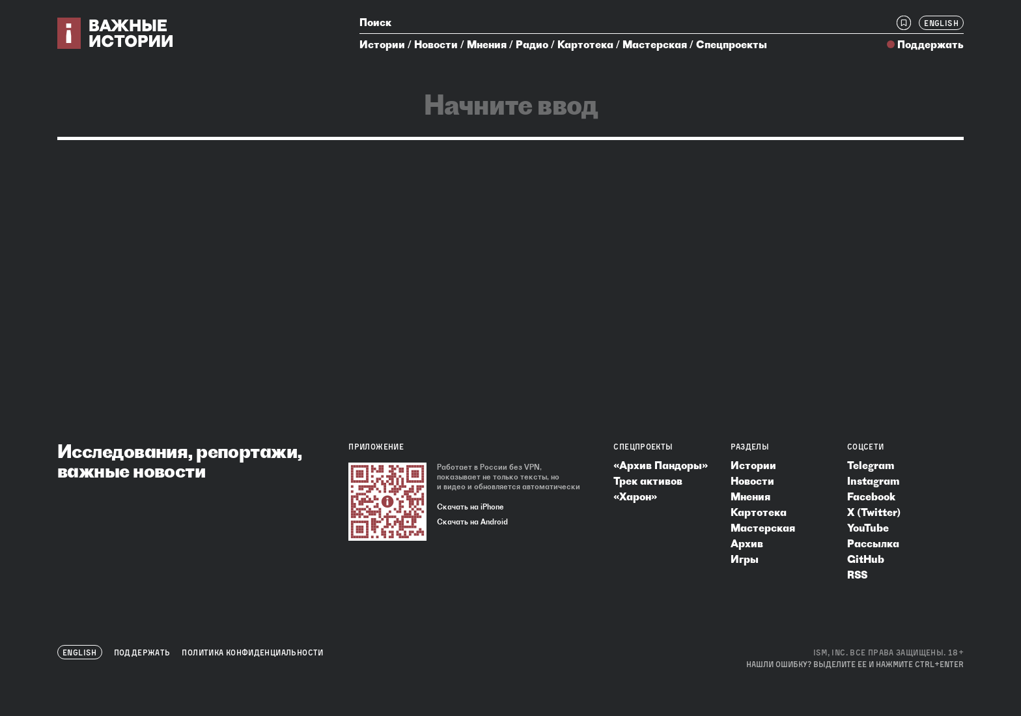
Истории (382, 44)
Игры (745, 559)
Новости (436, 44)
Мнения (487, 44)
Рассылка (873, 543)
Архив (747, 543)
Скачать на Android (472, 521)
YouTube (868, 527)
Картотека (585, 44)
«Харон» (635, 496)
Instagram (873, 480)
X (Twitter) (874, 512)
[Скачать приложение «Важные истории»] (387, 502)
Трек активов (647, 480)
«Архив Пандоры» (660, 465)
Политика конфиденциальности (252, 652)
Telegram (870, 465)
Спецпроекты (731, 44)
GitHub (865, 559)
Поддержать (930, 44)
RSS (857, 574)
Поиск (375, 22)
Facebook (871, 496)
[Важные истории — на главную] (115, 33)
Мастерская (654, 44)
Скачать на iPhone (470, 506)
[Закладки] (904, 23)
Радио (532, 44)
